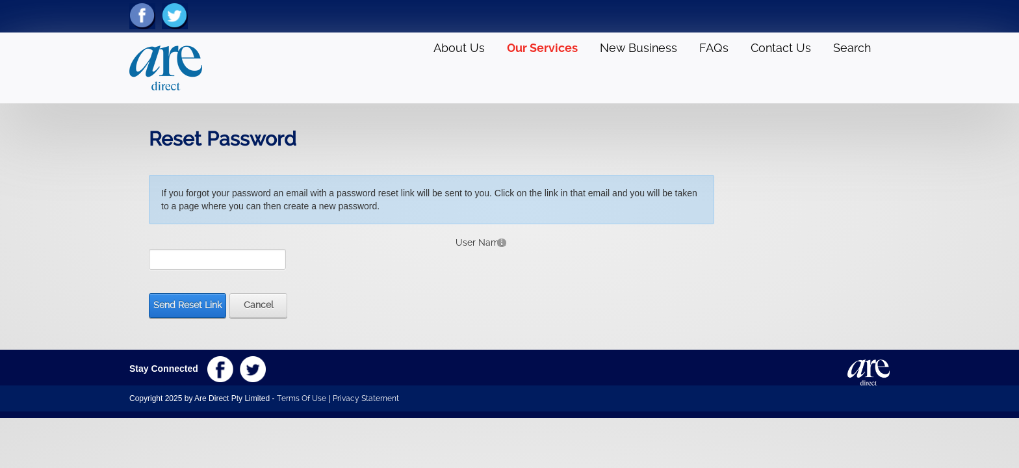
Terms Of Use (301, 398)
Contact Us (781, 48)
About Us (459, 48)
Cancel (259, 305)
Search (852, 48)
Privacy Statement (366, 398)
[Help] (501, 242)
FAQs (714, 48)
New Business (638, 48)
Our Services (542, 48)
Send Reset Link (187, 305)
